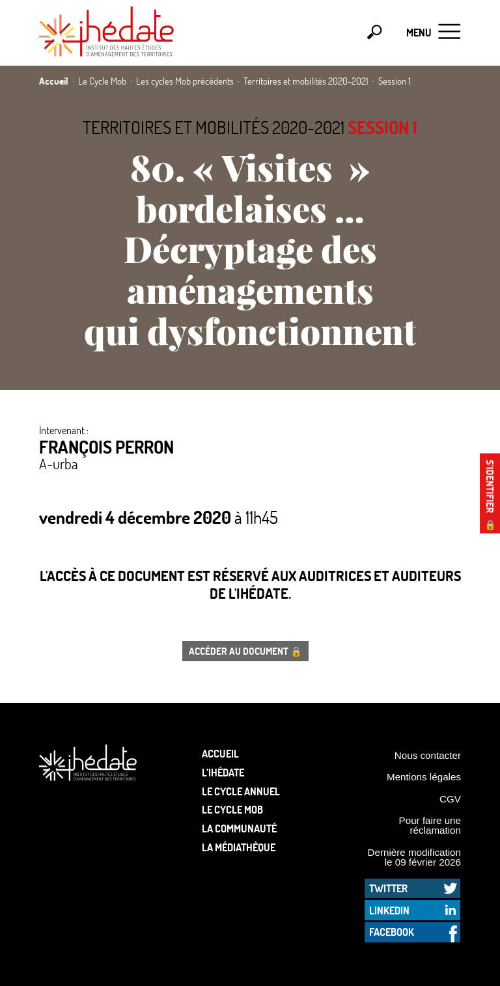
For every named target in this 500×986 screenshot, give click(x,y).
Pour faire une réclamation (430, 825)
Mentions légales (424, 776)
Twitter (388, 888)
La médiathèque (238, 847)
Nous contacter (428, 755)
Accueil (220, 753)
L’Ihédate (223, 772)
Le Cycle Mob (232, 809)
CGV (450, 798)
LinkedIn (389, 910)
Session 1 (382, 127)
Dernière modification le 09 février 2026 (414, 857)
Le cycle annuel (241, 791)
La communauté (239, 828)
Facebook (391, 931)
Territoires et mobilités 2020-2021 (213, 127)
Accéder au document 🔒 (245, 650)
